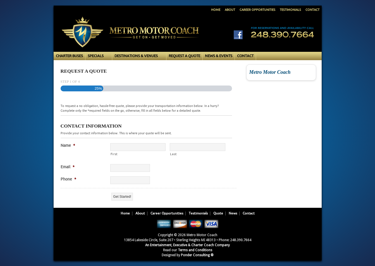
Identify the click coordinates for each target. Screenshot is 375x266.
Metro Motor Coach (130, 38)
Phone (68, 179)
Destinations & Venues (138, 56)
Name (68, 145)
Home (215, 9)
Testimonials (290, 9)
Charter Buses (69, 56)
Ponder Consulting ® (197, 255)
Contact (312, 9)
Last (173, 154)
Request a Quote (184, 56)
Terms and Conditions (195, 250)
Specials (97, 56)
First (114, 154)
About (230, 9)
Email (68, 167)
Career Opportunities (257, 9)
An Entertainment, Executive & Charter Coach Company (187, 245)
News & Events (218, 56)
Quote (218, 213)
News (233, 213)
